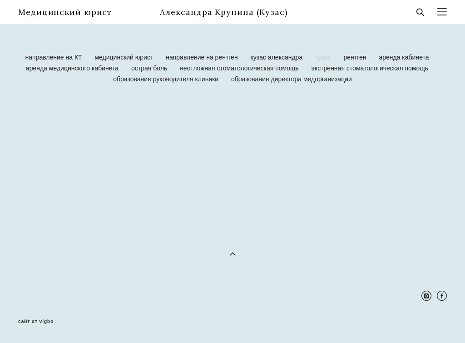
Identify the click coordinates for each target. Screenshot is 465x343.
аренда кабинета (404, 57)
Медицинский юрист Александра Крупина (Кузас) (152, 12)
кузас (323, 57)
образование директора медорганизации (291, 79)
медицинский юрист (124, 57)
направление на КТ (54, 57)
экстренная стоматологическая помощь (370, 68)
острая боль (150, 68)
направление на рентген (202, 57)
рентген (355, 57)
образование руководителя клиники (166, 79)
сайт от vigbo (36, 321)
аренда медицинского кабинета (73, 68)
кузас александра (278, 57)
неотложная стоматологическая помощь (240, 68)
